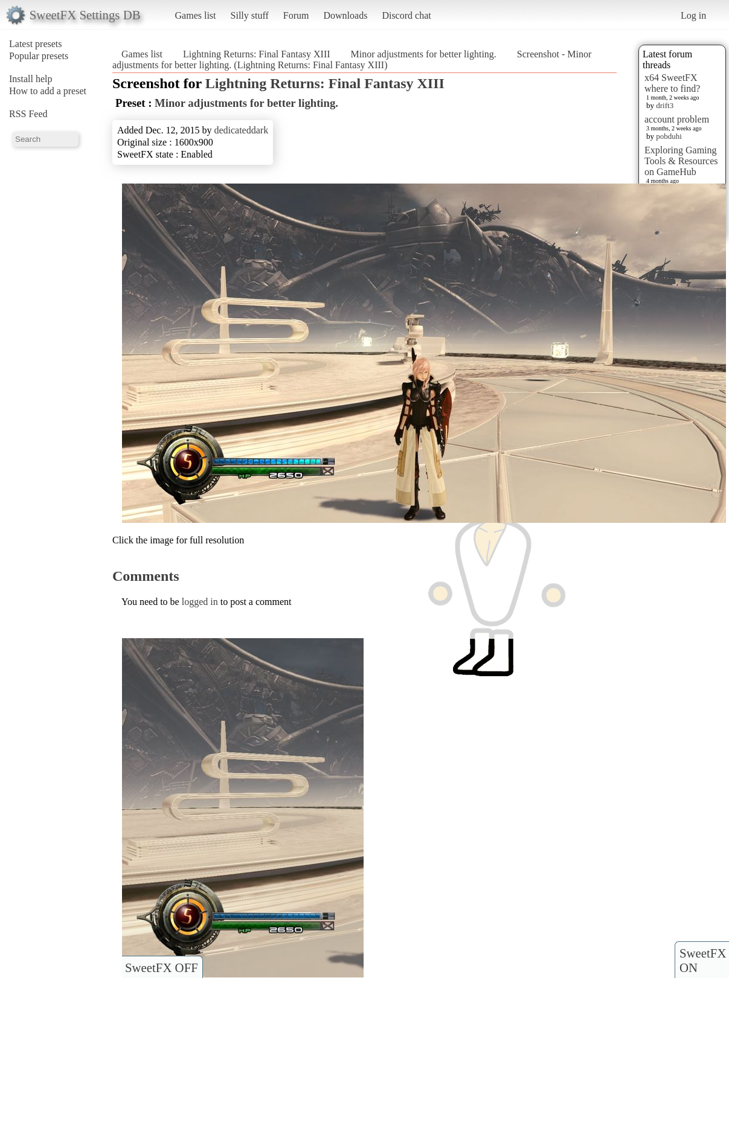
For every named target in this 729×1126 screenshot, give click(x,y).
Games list (195, 15)
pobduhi (669, 136)
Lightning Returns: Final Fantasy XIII (256, 54)
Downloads (345, 15)
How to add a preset (47, 91)
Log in (693, 15)
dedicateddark (241, 130)
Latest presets (35, 44)
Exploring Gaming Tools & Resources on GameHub (681, 161)
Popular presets (38, 56)
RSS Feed (28, 114)
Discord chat (406, 15)
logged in (200, 602)
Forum (296, 15)
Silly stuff (250, 15)
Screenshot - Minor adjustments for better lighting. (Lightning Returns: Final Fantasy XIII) (351, 59)
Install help (31, 79)
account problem (676, 119)
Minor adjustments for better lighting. (423, 54)
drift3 (664, 105)
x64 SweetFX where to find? (672, 83)
